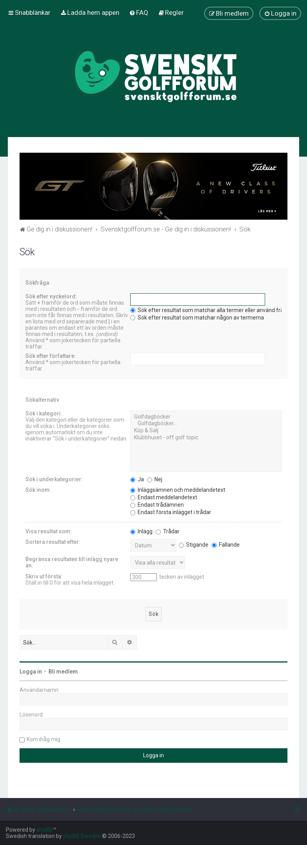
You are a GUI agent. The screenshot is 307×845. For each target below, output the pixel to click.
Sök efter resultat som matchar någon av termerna (197, 317)
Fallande (226, 545)
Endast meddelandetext (163, 497)
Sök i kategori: (43, 413)
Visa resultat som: (48, 531)
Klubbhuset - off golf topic (205, 437)
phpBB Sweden (82, 836)
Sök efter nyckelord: (51, 296)
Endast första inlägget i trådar (170, 512)
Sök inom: (38, 490)
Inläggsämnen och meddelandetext (177, 490)
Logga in (31, 671)
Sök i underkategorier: (54, 479)
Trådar (168, 531)
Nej (154, 479)
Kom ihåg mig (43, 739)
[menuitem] (89, 12)
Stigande (193, 545)
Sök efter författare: (50, 356)
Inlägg (141, 531)
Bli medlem (63, 671)
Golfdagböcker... (205, 423)
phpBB (44, 830)
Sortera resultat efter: (53, 542)
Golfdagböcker (205, 417)
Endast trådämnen (157, 505)
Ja (137, 479)
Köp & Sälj (205, 430)
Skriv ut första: (44, 576)
